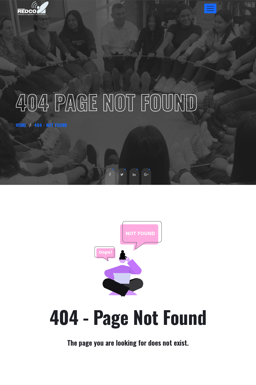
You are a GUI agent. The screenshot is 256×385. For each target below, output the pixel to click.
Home (22, 125)
